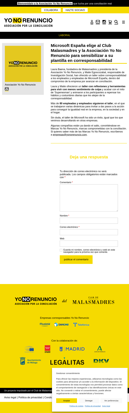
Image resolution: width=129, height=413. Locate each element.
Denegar (89, 401)
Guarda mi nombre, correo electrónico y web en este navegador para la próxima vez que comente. (89, 251)
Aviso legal (106, 406)
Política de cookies (76, 406)
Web (62, 238)
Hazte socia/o (75, 10)
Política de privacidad (93, 406)
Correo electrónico (69, 227)
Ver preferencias (111, 401)
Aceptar (66, 401)
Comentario (66, 182)
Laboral (64, 35)
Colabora (51, 10)
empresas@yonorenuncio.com (70, 134)
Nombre (64, 215)
